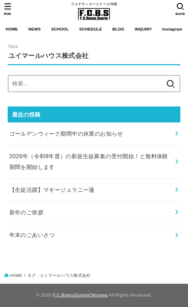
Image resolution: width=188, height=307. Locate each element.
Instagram (172, 29)
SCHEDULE (90, 29)
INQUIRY (143, 29)
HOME (12, 29)
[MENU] (8, 9)
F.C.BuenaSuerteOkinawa (80, 295)
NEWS (34, 29)
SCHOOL (60, 29)
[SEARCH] (180, 9)
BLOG (118, 29)
